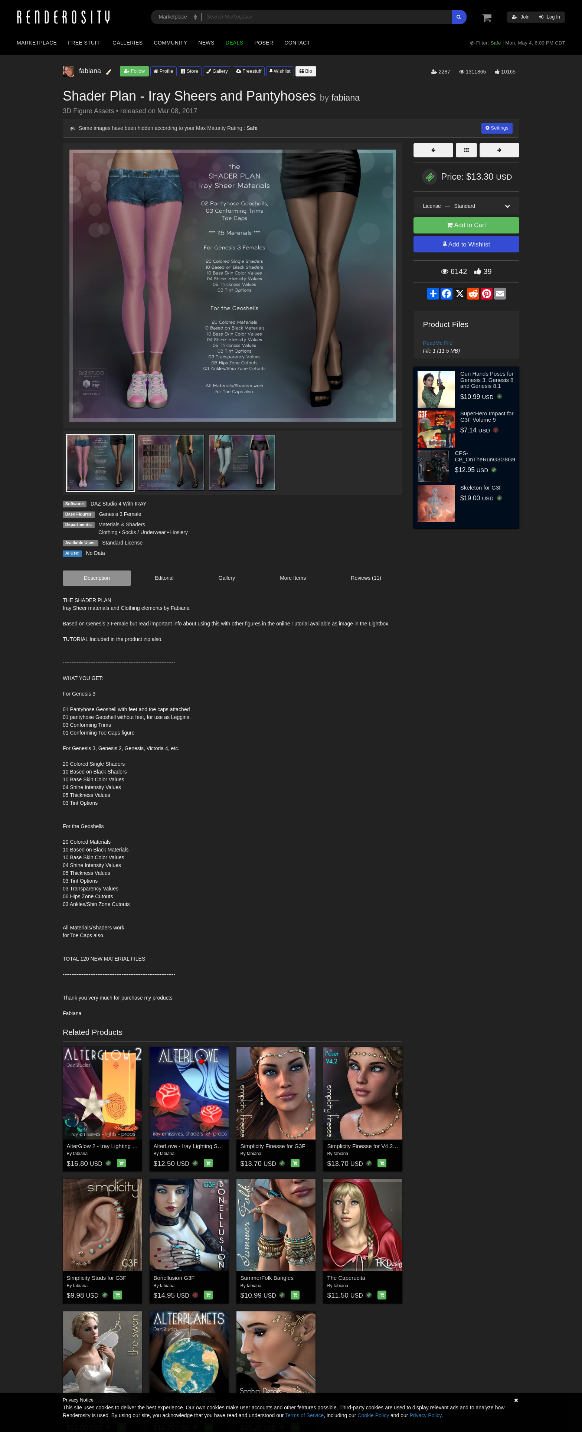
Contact (297, 43)
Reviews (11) (366, 578)
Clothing (107, 532)
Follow (134, 71)
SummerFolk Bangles (267, 1278)
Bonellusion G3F (174, 1278)
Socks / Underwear (144, 532)
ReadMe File (437, 343)
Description (97, 578)
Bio (306, 71)
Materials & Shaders (121, 524)
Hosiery (179, 532)
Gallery (217, 71)
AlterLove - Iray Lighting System (193, 1146)
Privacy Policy (425, 1415)
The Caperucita (346, 1278)
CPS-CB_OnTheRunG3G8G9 (485, 456)
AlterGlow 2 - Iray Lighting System (109, 1146)
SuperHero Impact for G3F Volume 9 (486, 416)
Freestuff (249, 71)
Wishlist (279, 71)
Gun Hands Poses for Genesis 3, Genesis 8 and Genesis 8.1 (486, 379)
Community (170, 43)
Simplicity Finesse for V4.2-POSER (370, 1146)
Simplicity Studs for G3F (97, 1278)
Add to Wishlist (466, 244)
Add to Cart (466, 225)
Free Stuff (84, 43)
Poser (263, 43)
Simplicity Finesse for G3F (273, 1146)
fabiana (345, 97)
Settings (497, 128)
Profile (163, 71)
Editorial (164, 578)
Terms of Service (304, 1415)
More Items (293, 578)
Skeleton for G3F (481, 487)
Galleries (127, 43)
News (206, 43)
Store (189, 71)
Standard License (122, 543)
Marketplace (37, 43)
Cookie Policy (373, 1415)
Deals (234, 43)
